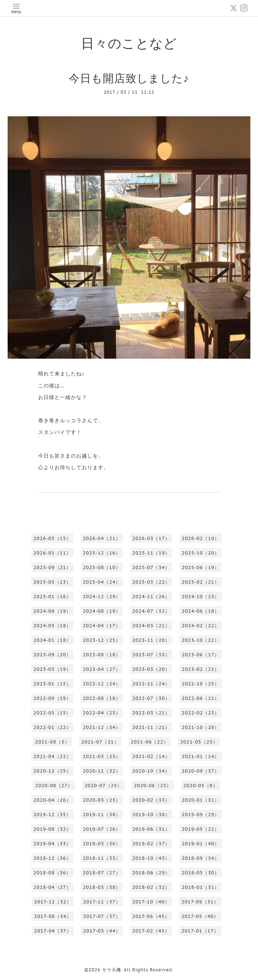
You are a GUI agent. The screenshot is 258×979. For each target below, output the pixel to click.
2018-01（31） (200, 887)
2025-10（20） (200, 553)
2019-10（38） (151, 814)
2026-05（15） (52, 538)
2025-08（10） (102, 567)
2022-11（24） (151, 684)
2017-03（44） (102, 931)
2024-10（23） (200, 596)
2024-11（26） (151, 596)
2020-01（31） (200, 800)
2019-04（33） (52, 844)
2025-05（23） (52, 582)
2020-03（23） (102, 800)
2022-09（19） (52, 698)
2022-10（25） (200, 684)
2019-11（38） (102, 814)
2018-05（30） (200, 873)
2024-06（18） (200, 611)
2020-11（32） (102, 771)
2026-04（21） (102, 538)
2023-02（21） (200, 669)
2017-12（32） (53, 902)
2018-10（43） (151, 858)
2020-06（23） (153, 785)
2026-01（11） (52, 553)
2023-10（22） (200, 640)
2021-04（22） (52, 756)
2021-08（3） (52, 742)
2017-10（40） (151, 902)
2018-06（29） (151, 873)
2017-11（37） (102, 902)
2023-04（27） (102, 669)
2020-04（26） (52, 800)
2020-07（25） (103, 785)
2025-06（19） (200, 567)
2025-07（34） (151, 567)
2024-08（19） (102, 611)
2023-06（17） (200, 655)
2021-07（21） (100, 742)
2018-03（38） (102, 887)
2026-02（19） (200, 538)
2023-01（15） (52, 684)
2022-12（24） (102, 684)
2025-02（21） (200, 582)
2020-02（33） (151, 800)
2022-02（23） (200, 713)
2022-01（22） (52, 727)
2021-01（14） (200, 756)
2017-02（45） (151, 931)
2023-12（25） (102, 640)
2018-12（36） (52, 858)
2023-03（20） (151, 669)
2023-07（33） (151, 655)
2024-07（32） (151, 611)
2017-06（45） (151, 916)
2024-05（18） (52, 626)
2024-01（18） (52, 640)
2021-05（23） (199, 742)
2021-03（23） (102, 756)
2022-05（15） (52, 713)
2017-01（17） (200, 931)
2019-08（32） (52, 829)
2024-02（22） (200, 626)
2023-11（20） (151, 640)
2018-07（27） (102, 873)
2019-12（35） (52, 814)
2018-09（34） (200, 858)
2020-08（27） (54, 785)
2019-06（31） (151, 829)
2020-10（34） (151, 771)
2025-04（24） (102, 582)
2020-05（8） (200, 785)
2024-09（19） (52, 611)
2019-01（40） (200, 844)
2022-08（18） (102, 698)
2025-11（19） (151, 553)
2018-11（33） (102, 858)
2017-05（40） (200, 916)
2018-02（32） (151, 887)
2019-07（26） (102, 829)
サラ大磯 (111, 969)
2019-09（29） (200, 814)
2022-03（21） (151, 713)
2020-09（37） (200, 771)
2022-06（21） (200, 698)
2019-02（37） (151, 844)
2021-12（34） (102, 727)
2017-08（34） (53, 916)
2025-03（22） (151, 582)
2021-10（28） (200, 727)
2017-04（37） (53, 931)
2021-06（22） (150, 742)
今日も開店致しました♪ (129, 78)
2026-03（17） (151, 538)
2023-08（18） (102, 655)
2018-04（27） (52, 887)
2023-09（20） (52, 655)
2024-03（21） (151, 626)
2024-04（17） (102, 626)
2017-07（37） (102, 916)
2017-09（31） (200, 902)
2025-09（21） (52, 567)
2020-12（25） (52, 771)
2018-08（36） (52, 873)
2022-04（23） (102, 713)
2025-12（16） (102, 553)
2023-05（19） (52, 669)
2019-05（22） (200, 829)
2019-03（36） (102, 844)
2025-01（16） (52, 596)
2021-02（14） (151, 756)
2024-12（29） (102, 596)
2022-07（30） (151, 698)
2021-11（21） (151, 727)
